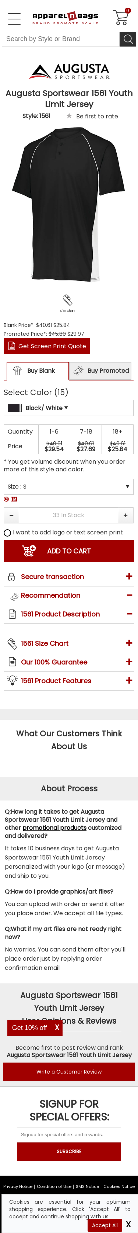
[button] (11, 515)
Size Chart (67, 311)
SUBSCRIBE (69, 1151)
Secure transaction (52, 576)
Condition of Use (54, 1186)
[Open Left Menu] (14, 19)
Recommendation (50, 595)
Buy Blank (31, 371)
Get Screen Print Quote (52, 346)
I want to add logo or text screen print (63, 532)
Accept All (105, 1225)
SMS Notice (87, 1186)
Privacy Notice (17, 1186)
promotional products (54, 828)
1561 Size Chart (44, 643)
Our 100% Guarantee (54, 662)
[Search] (128, 39)
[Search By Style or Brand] (61, 39)
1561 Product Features (56, 680)
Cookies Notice (119, 1186)
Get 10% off (29, 1027)
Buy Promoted (100, 371)
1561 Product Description (60, 614)
